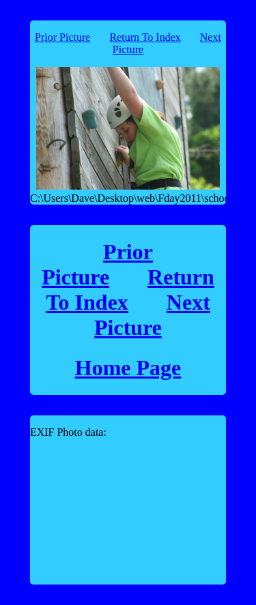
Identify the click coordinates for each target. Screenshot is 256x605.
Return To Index (144, 37)
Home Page (128, 367)
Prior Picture (62, 37)
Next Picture (152, 315)
